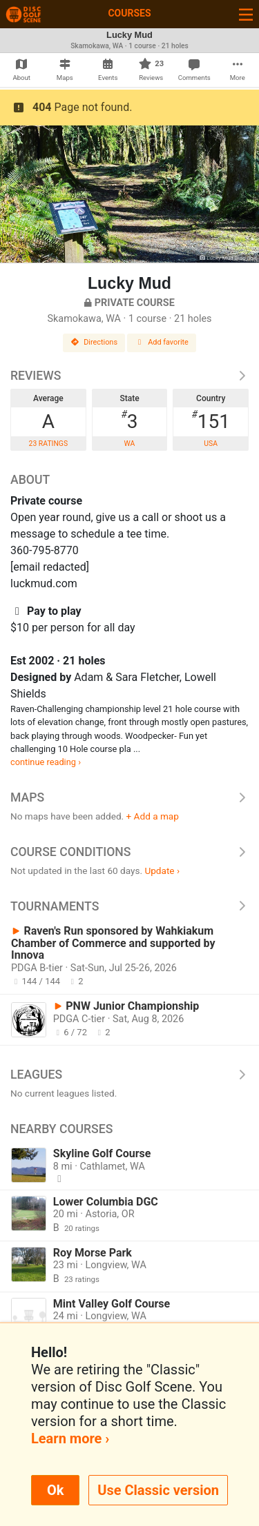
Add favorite (162, 342)
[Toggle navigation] (245, 14)
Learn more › (70, 1438)
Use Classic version (158, 1490)
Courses (129, 13)
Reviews (129, 376)
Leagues (129, 1074)
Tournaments (129, 906)
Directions (93, 342)
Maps (129, 797)
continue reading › (45, 762)
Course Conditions (129, 852)
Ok (55, 1490)
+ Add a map (152, 816)
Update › (162, 870)
